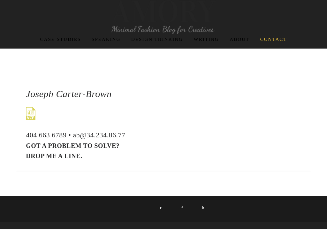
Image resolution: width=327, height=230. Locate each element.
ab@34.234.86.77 (99, 135)
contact (273, 39)
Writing (206, 39)
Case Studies (60, 39)
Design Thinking (157, 39)
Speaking (106, 39)
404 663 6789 (46, 135)
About (239, 39)
